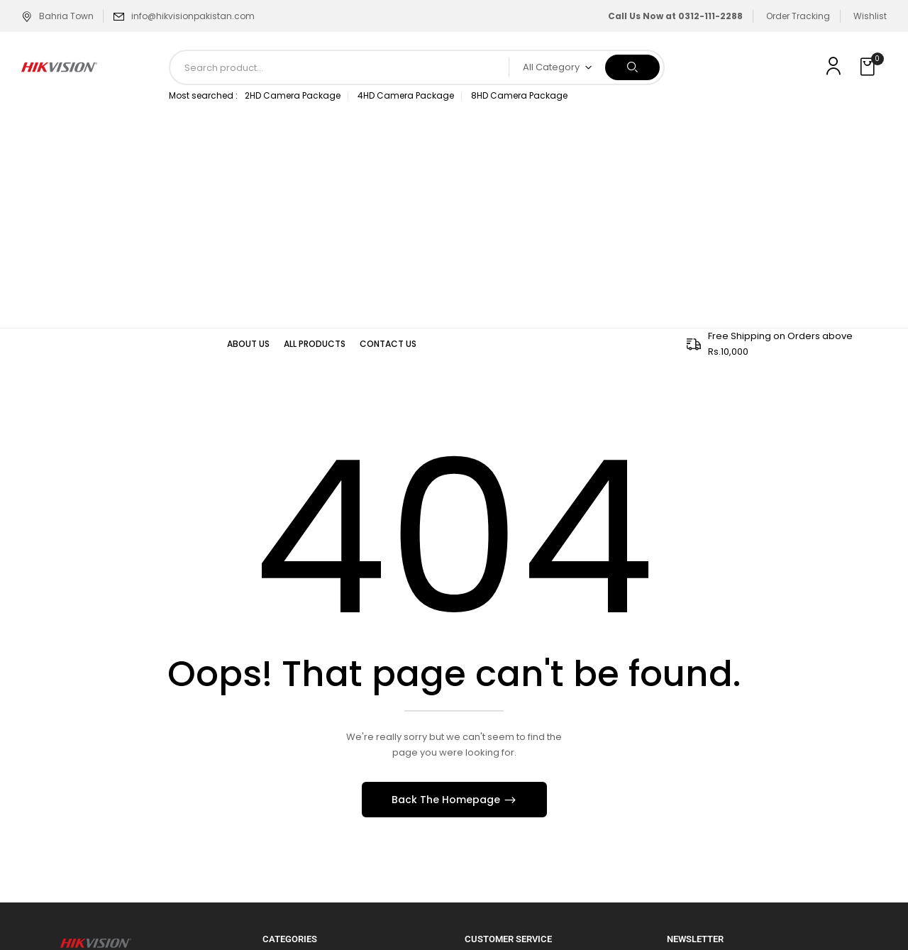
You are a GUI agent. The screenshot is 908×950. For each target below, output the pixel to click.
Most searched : (203, 95)
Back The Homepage (447, 799)
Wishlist (870, 16)
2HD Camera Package (292, 95)
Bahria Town (57, 16)
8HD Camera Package (519, 95)
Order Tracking (798, 16)
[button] (869, 67)
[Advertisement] (454, 221)
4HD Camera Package (406, 95)
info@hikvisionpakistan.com (193, 16)
